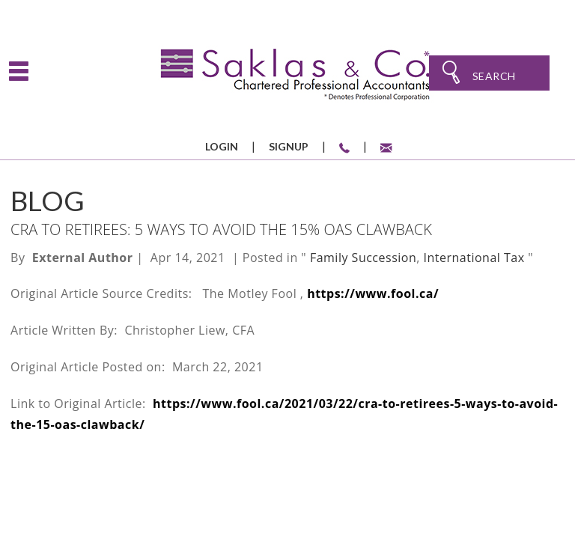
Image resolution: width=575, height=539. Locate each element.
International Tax (474, 257)
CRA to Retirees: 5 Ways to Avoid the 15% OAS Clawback (221, 229)
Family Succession (363, 257)
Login (221, 146)
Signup (288, 146)
